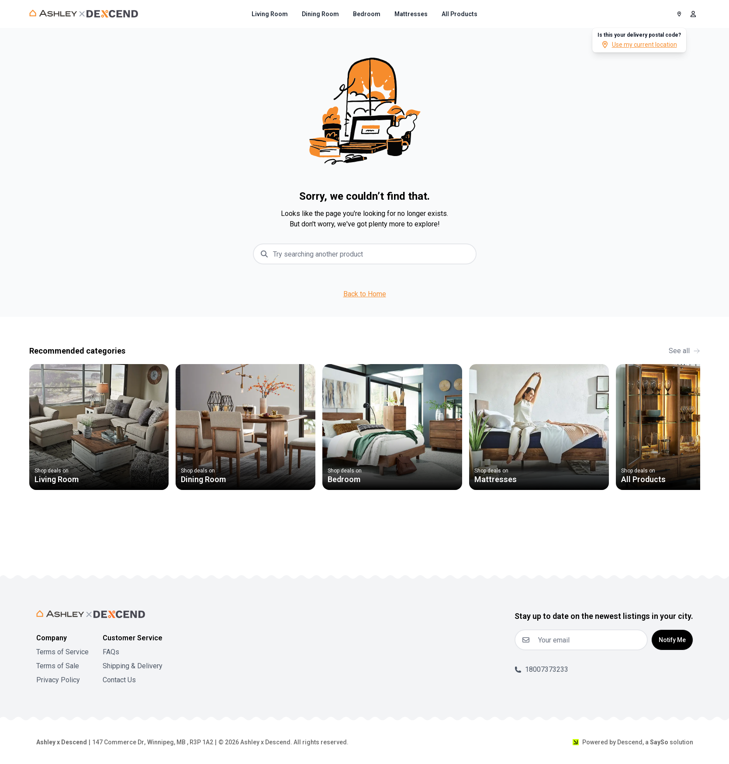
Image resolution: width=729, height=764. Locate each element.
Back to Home (364, 294)
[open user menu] (693, 14)
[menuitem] (270, 14)
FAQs (111, 652)
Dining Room (320, 13)
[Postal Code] (679, 14)
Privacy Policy (58, 680)
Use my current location (639, 44)
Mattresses (411, 13)
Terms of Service (62, 652)
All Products (459, 13)
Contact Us (119, 680)
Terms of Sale (57, 666)
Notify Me (672, 639)
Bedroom (366, 13)
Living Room (270, 13)
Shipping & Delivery (132, 666)
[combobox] (372, 254)
